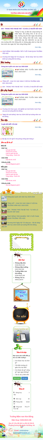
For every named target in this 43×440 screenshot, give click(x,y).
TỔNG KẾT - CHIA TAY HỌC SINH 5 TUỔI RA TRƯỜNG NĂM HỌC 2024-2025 (21, 82)
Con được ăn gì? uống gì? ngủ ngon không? (21, 371)
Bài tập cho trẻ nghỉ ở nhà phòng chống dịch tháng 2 (18, 139)
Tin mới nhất (37, 193)
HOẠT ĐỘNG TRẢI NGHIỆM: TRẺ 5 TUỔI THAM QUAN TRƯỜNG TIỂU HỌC (22, 52)
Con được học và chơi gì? (21, 362)
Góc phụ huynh (7, 90)
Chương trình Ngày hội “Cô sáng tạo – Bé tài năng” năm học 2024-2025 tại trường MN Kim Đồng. (22, 58)
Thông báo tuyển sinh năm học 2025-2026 (14, 66)
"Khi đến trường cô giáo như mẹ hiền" (20, 366)
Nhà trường (5, 62)
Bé (2, 24)
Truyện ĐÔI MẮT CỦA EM (9, 124)
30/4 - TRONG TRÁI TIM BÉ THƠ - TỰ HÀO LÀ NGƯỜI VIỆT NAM (21, 28)
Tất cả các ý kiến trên (21, 375)
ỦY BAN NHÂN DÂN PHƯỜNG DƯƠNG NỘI (21, 10)
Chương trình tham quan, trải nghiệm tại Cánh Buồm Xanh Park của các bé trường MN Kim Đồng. (21, 110)
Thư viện (4, 120)
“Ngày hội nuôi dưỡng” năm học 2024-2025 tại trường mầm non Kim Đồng (21, 115)
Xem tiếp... (38, 47)
